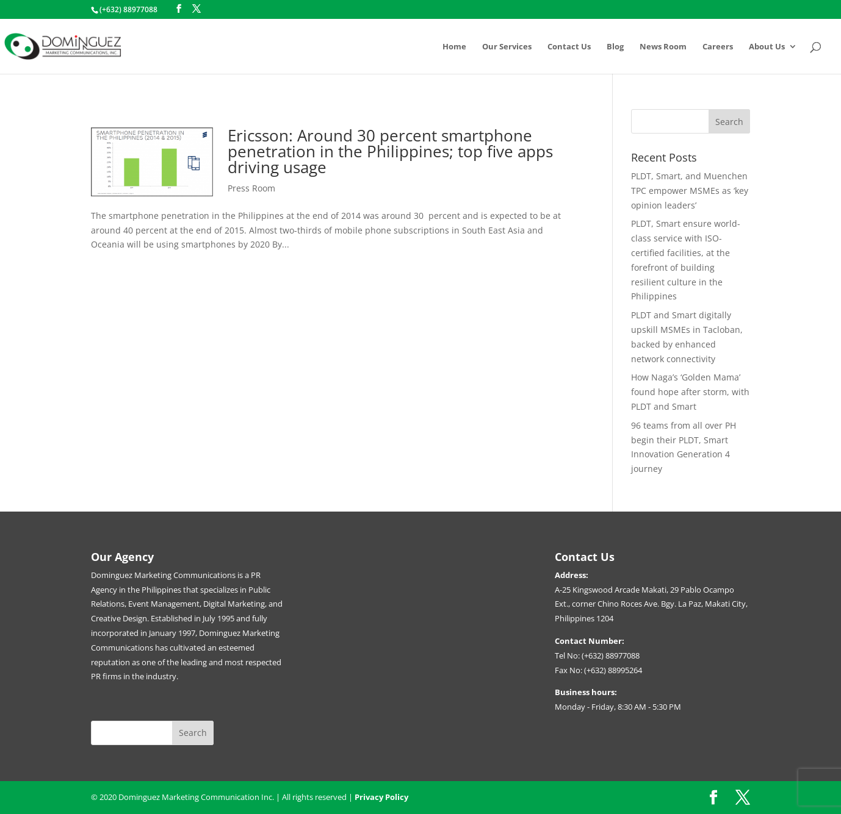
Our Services (507, 47)
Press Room (251, 188)
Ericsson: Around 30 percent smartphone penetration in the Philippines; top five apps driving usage (390, 151)
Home (454, 47)
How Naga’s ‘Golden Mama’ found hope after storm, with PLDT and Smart (690, 391)
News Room (663, 47)
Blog (615, 47)
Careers (717, 47)
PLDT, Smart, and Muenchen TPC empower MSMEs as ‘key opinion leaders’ (689, 190)
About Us (767, 47)
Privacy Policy (381, 796)
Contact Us (569, 47)
